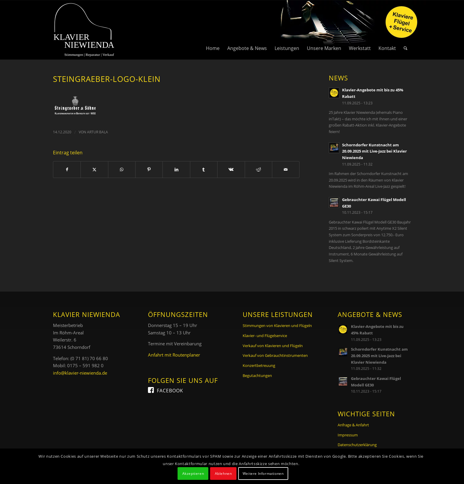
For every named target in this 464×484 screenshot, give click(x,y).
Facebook (170, 390)
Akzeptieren (193, 473)
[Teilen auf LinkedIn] (176, 169)
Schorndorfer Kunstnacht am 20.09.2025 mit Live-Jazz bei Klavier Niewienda (374, 151)
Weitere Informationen (263, 473)
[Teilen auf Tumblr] (203, 169)
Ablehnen (223, 473)
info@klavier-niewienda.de (80, 373)
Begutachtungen (257, 375)
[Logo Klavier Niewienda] (84, 29)
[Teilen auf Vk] (231, 169)
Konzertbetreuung (259, 365)
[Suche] (405, 29)
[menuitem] (212, 29)
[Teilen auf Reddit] (258, 169)
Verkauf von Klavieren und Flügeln (273, 345)
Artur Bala (97, 132)
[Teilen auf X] (94, 169)
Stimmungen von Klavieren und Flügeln (277, 325)
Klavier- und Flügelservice (265, 335)
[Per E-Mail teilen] (285, 169)
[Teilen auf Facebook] (66, 169)
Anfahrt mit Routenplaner (174, 355)
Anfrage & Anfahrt (353, 425)
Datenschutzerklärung (357, 444)
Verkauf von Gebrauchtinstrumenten (275, 355)
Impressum (348, 435)
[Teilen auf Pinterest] (149, 169)
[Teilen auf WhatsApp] (121, 169)
